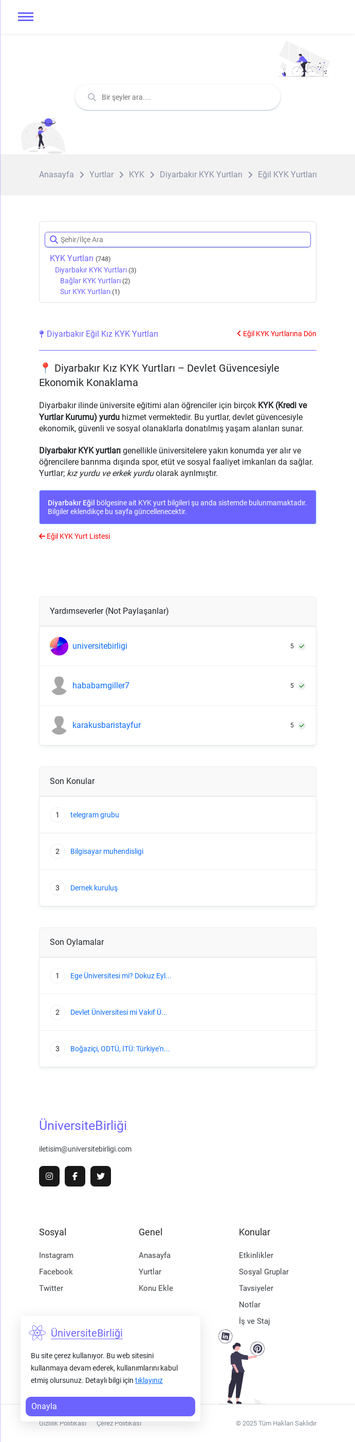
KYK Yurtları (80, 258)
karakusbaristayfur (106, 725)
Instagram (56, 1255)
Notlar (249, 1304)
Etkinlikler (256, 1255)
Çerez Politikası (119, 1423)
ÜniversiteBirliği (83, 1125)
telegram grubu (94, 815)
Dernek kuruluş (94, 888)
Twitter (51, 1288)
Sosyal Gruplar (264, 1271)
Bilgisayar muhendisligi (106, 851)
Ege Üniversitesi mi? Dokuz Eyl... (121, 976)
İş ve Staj (254, 1321)
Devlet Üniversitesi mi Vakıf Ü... (118, 1012)
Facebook (56, 1271)
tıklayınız (149, 1380)
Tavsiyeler (256, 1288)
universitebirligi (99, 646)
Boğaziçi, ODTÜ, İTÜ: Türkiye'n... (120, 1049)
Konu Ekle (156, 1288)
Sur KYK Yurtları (90, 291)
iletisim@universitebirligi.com (85, 1149)
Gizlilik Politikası (62, 1423)
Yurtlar (150, 1271)
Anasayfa (155, 1255)
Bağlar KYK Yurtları (95, 281)
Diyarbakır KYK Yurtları (96, 270)
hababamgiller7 (100, 686)
